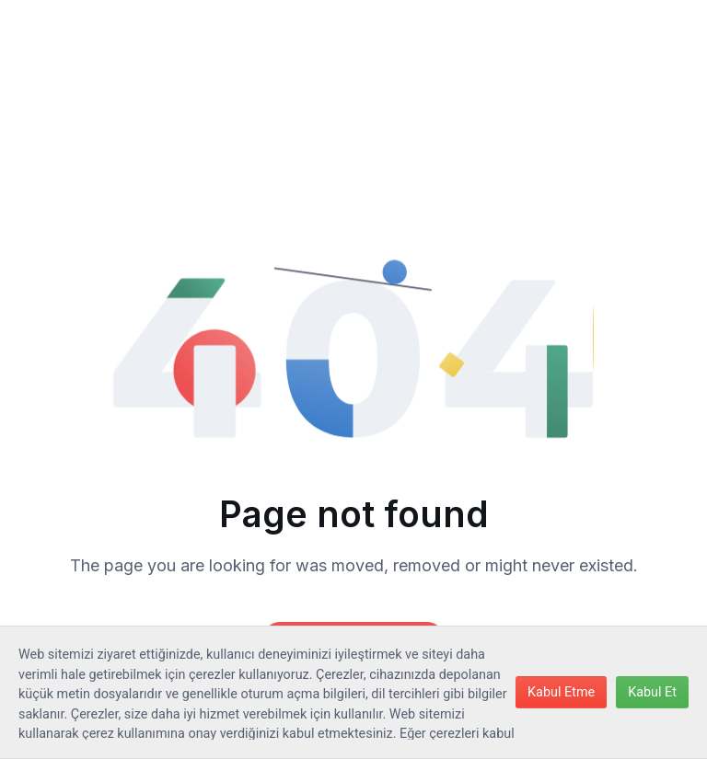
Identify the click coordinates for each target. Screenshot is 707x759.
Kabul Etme (561, 692)
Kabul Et (652, 692)
